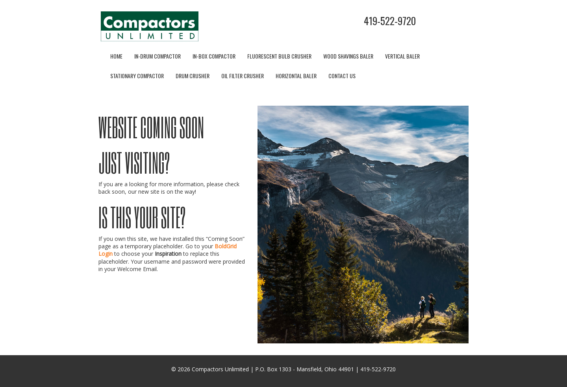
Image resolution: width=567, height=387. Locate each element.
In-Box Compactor (214, 56)
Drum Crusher (192, 76)
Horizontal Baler (296, 76)
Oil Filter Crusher (242, 76)
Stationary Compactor (137, 76)
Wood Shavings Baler (348, 56)
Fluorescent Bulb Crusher (279, 56)
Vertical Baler (402, 56)
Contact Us (342, 76)
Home (116, 56)
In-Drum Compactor (157, 56)
